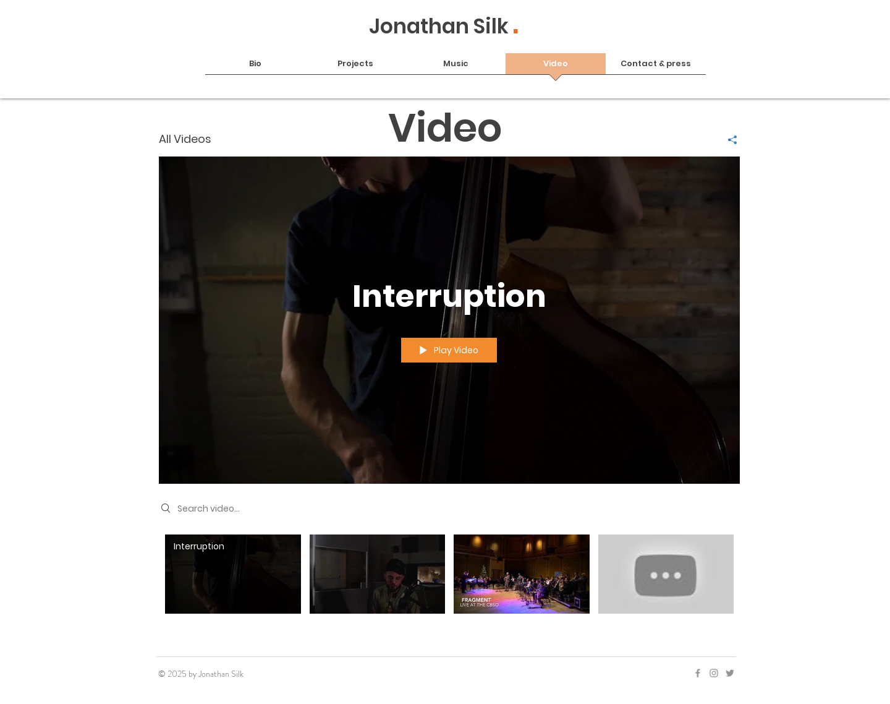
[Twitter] (729, 673)
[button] (355, 67)
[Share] (728, 139)
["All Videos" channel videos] (449, 582)
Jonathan (421, 26)
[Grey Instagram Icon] (713, 673)
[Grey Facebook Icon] (697, 673)
